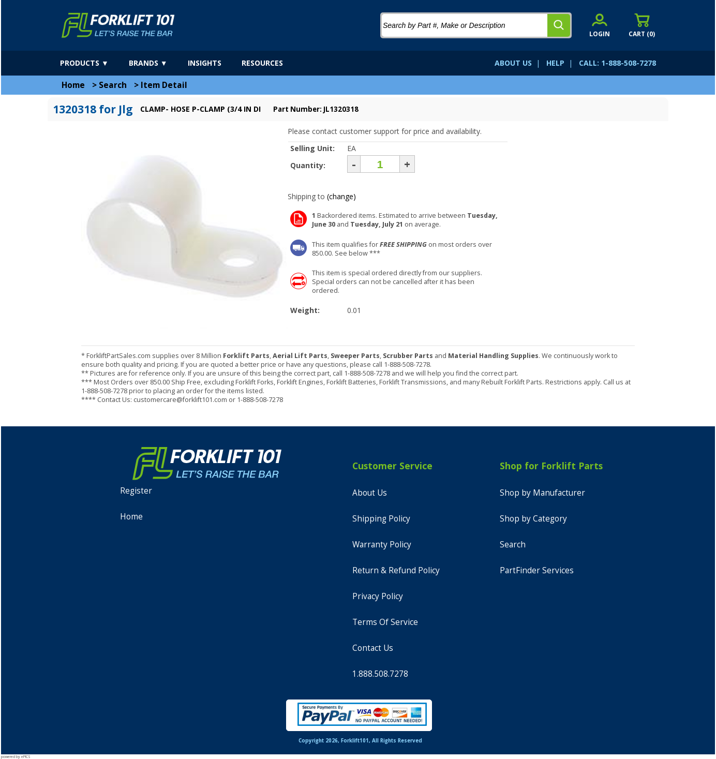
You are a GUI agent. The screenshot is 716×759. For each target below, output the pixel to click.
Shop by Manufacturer (542, 492)
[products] (93, 63)
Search (113, 85)
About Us (369, 492)
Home (73, 85)
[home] (118, 25)
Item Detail (164, 85)
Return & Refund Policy (396, 570)
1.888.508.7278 (380, 673)
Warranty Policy (381, 544)
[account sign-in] (599, 25)
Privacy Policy (377, 596)
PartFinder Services (537, 570)
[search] (558, 25)
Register (136, 490)
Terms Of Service (385, 622)
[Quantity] (380, 164)
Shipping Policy (381, 518)
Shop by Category (533, 518)
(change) (341, 196)
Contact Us (372, 648)
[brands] (157, 63)
